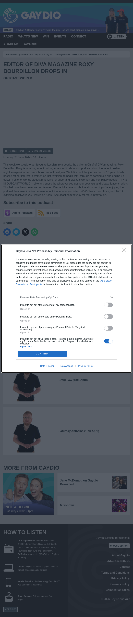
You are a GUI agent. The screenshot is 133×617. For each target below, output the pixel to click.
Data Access (66, 366)
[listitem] (66, 297)
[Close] (125, 251)
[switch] (108, 305)
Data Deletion (47, 366)
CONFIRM (42, 354)
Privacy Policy (85, 366)
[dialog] (67, 308)
